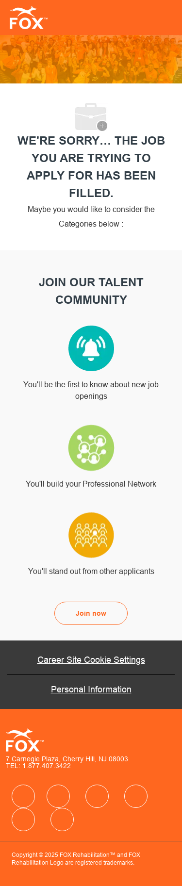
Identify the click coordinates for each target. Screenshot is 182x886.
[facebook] (23, 796)
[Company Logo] (26, 17)
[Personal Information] (91, 689)
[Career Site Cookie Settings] (91, 659)
